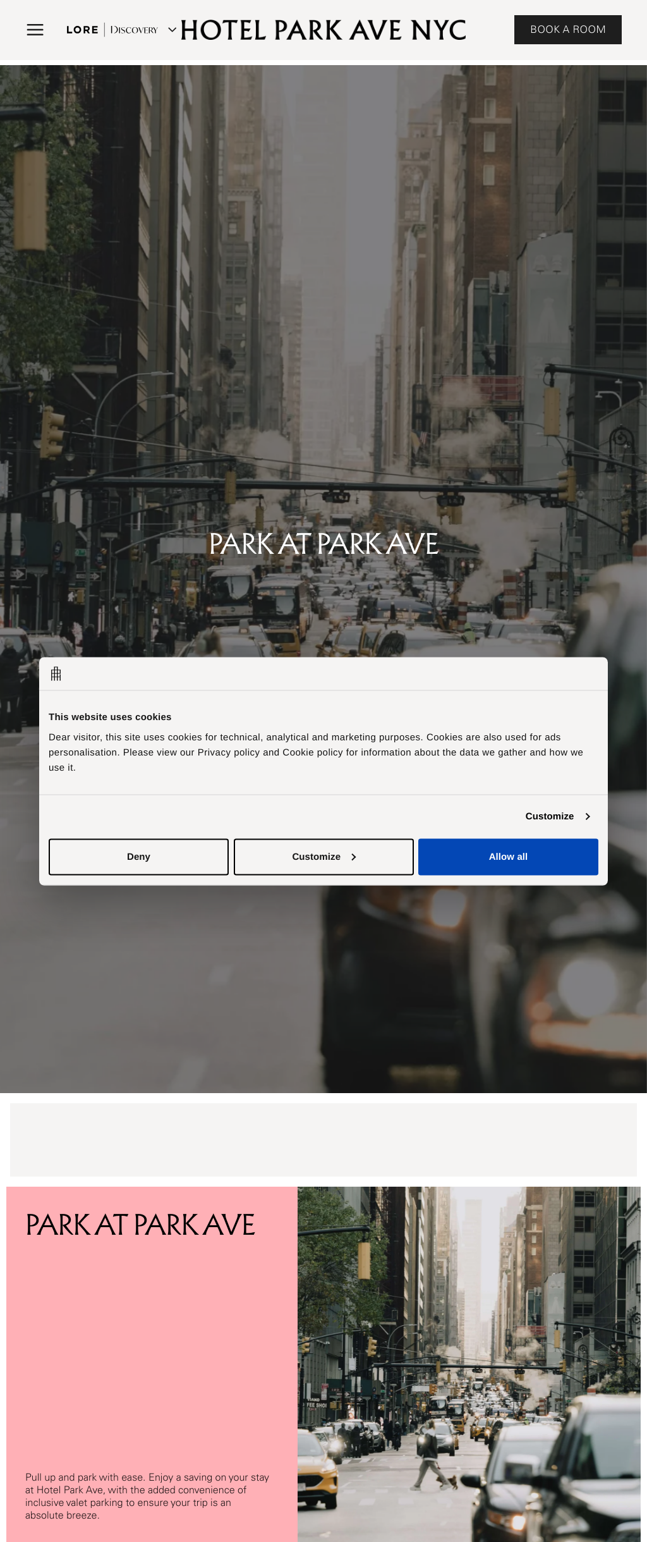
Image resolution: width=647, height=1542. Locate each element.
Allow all (508, 856)
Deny (138, 856)
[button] (35, 30)
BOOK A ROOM (568, 29)
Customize (550, 816)
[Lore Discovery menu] (120, 29)
